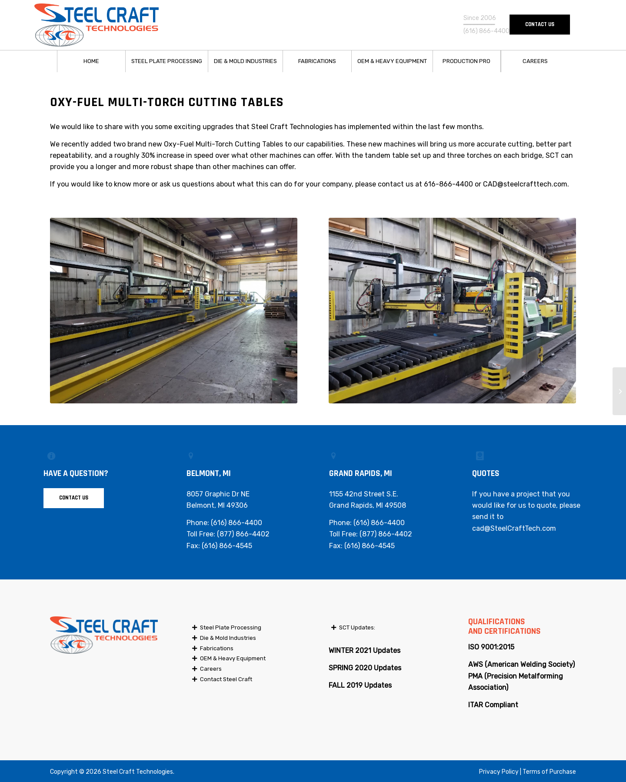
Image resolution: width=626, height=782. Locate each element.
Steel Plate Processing (230, 627)
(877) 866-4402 (243, 534)
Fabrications (216, 648)
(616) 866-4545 (227, 546)
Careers (211, 669)
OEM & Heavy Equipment (233, 658)
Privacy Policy (499, 771)
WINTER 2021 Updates (364, 650)
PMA (475, 676)
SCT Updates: (357, 627)
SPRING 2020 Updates (365, 668)
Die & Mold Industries (228, 638)
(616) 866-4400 (236, 523)
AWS (475, 664)
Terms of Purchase (549, 771)
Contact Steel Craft (226, 679)
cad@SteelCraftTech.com (514, 528)
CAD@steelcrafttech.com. (526, 184)
